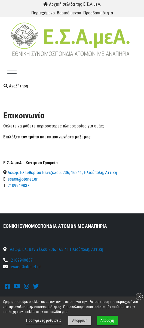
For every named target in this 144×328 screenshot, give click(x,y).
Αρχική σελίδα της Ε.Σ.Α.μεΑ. (72, 4)
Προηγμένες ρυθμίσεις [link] (44, 320)
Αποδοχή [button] (107, 320)
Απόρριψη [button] (79, 320)
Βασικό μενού (69, 12)
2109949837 (18, 185)
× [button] (139, 296)
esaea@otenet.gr (23, 179)
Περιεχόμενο (43, 12)
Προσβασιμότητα (98, 12)
